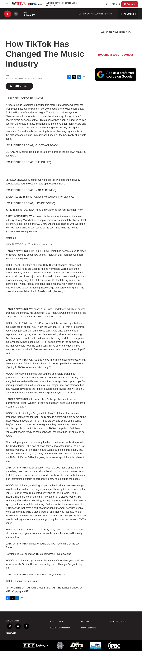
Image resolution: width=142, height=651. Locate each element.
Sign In (116, 4)
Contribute (84, 622)
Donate (130, 4)
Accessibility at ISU (117, 622)
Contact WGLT (56, 622)
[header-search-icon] (107, 4)
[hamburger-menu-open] (6, 4)
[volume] (16, 14)
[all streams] (128, 13)
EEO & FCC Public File (60, 628)
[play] (7, 14)
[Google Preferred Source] (115, 74)
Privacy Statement (88, 628)
